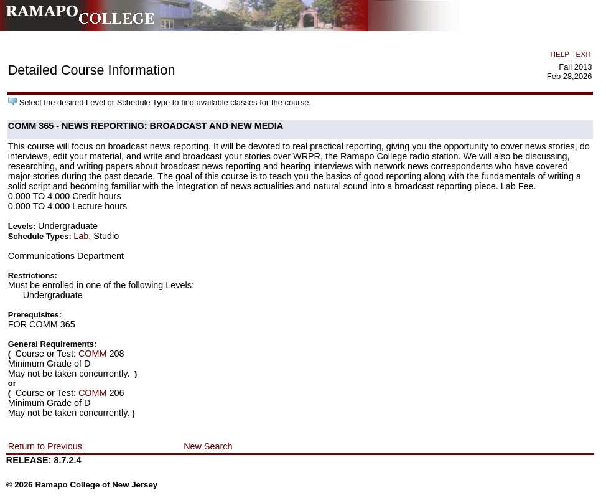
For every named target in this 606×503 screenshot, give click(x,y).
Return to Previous (45, 446)
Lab (80, 236)
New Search (208, 446)
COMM (92, 354)
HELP (560, 54)
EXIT (584, 54)
